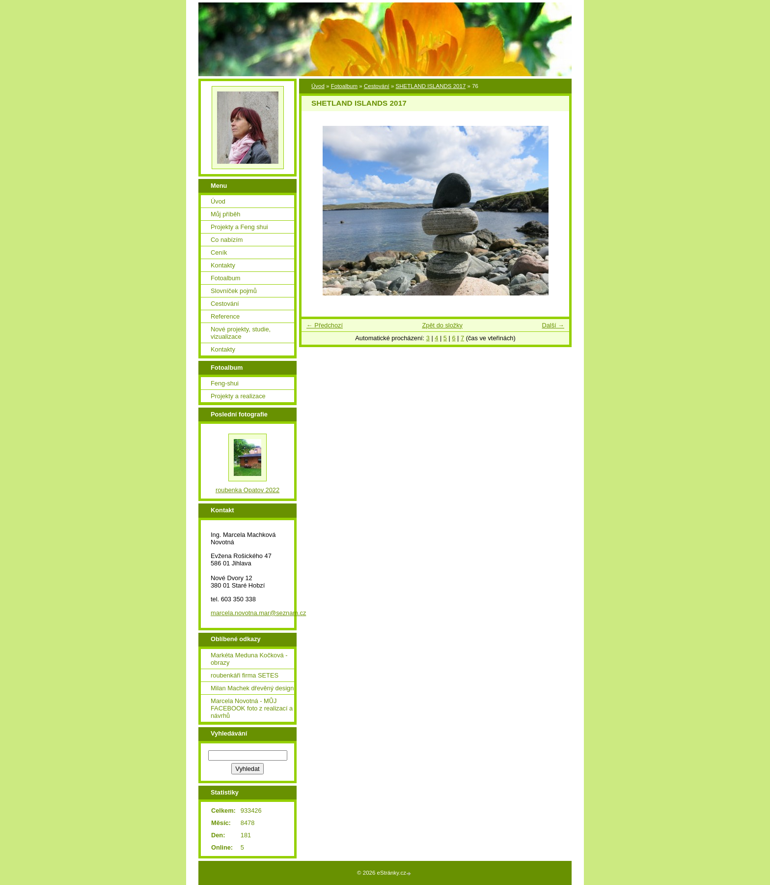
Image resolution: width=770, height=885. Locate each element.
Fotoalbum (344, 86)
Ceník (219, 252)
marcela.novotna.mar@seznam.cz (258, 613)
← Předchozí (324, 325)
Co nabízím (227, 239)
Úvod (318, 86)
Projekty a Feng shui (239, 227)
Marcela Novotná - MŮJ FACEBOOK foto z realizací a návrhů (252, 708)
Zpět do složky (442, 325)
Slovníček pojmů (234, 291)
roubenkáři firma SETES (244, 675)
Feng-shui (225, 383)
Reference (225, 316)
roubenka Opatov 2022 (247, 490)
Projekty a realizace (238, 396)
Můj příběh (225, 214)
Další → (553, 325)
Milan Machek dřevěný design (252, 688)
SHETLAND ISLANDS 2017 (431, 86)
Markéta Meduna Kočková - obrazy (249, 658)
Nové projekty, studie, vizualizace (241, 332)
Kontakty (223, 265)
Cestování (376, 86)
